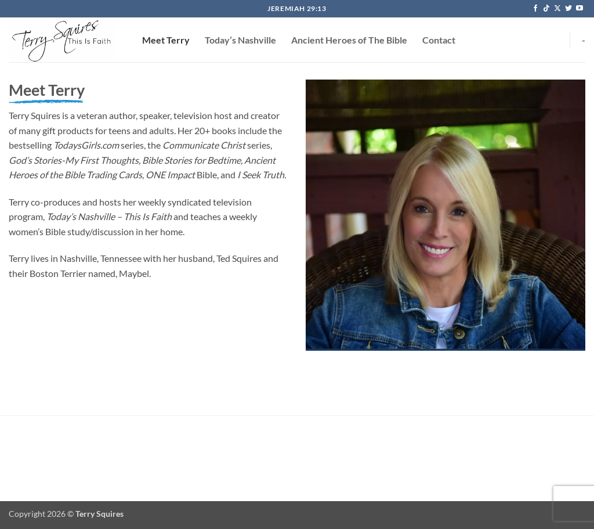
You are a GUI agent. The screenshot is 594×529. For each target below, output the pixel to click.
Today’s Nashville (240, 39)
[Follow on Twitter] (568, 9)
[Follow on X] (557, 9)
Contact (438, 39)
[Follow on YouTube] (579, 9)
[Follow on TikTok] (546, 9)
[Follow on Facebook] (535, 9)
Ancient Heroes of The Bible (349, 39)
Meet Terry (166, 39)
